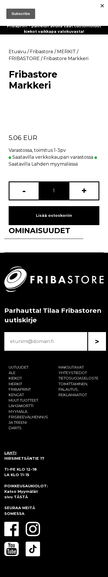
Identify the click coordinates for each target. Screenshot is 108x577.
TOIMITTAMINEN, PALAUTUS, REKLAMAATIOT (73, 389)
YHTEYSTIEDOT (72, 373)
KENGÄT (16, 395)
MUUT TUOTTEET (23, 400)
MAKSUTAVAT (71, 367)
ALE (12, 373)
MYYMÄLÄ (18, 411)
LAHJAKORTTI (21, 406)
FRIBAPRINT (20, 389)
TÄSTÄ (21, 497)
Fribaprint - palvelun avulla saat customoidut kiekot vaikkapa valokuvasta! (54, 29)
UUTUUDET (19, 367)
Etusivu (17, 51)
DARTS (15, 428)
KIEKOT (15, 378)
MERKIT (15, 384)
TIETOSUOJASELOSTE (78, 378)
